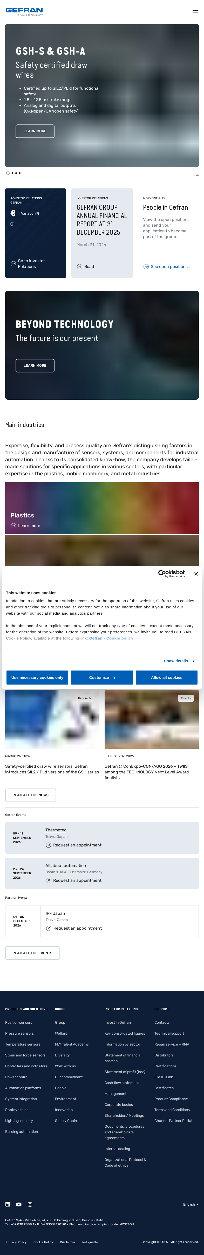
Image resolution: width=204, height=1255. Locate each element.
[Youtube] (22, 1203)
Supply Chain (66, 1121)
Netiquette (90, 1242)
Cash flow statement (122, 1083)
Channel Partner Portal (173, 1121)
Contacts (161, 1022)
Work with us (65, 1066)
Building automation (21, 1131)
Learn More (35, 131)
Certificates (164, 1088)
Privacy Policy (16, 1242)
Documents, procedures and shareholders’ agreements (124, 1132)
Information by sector (122, 1044)
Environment (65, 1099)
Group (60, 1022)
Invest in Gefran (118, 1022)
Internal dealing (117, 1149)
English (189, 1204)
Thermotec (55, 829)
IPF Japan (55, 913)
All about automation (65, 865)
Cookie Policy (43, 1242)
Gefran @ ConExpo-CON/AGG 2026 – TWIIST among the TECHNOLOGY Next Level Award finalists (147, 772)
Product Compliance (171, 1099)
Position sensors (18, 1022)
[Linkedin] (10, 1203)
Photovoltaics (16, 1110)
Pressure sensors (19, 1033)
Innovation (64, 1110)
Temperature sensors (22, 1044)
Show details (176, 661)
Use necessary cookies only (37, 677)
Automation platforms (23, 1088)
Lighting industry (19, 1121)
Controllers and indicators (26, 1066)
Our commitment (69, 1077)
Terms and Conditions (172, 1110)
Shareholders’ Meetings (124, 1115)
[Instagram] (33, 1203)
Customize (102, 677)
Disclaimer (68, 1242)
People (60, 1088)
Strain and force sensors (25, 1055)
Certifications (165, 1066)
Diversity (62, 1055)
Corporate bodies (119, 1104)
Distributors (164, 1055)
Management (115, 1094)
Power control (16, 1077)
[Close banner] (196, 574)
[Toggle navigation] (196, 12)
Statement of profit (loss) (125, 1072)
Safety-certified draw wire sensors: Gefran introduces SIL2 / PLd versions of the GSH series (52, 769)
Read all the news (30, 795)
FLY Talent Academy (72, 1044)
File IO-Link (163, 1077)
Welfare (61, 1033)
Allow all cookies (166, 677)
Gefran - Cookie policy (111, 638)
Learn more (35, 365)
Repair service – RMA (171, 1044)
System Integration (21, 1099)
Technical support (169, 1033)
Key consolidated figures (125, 1033)
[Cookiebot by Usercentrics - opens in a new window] (162, 574)
